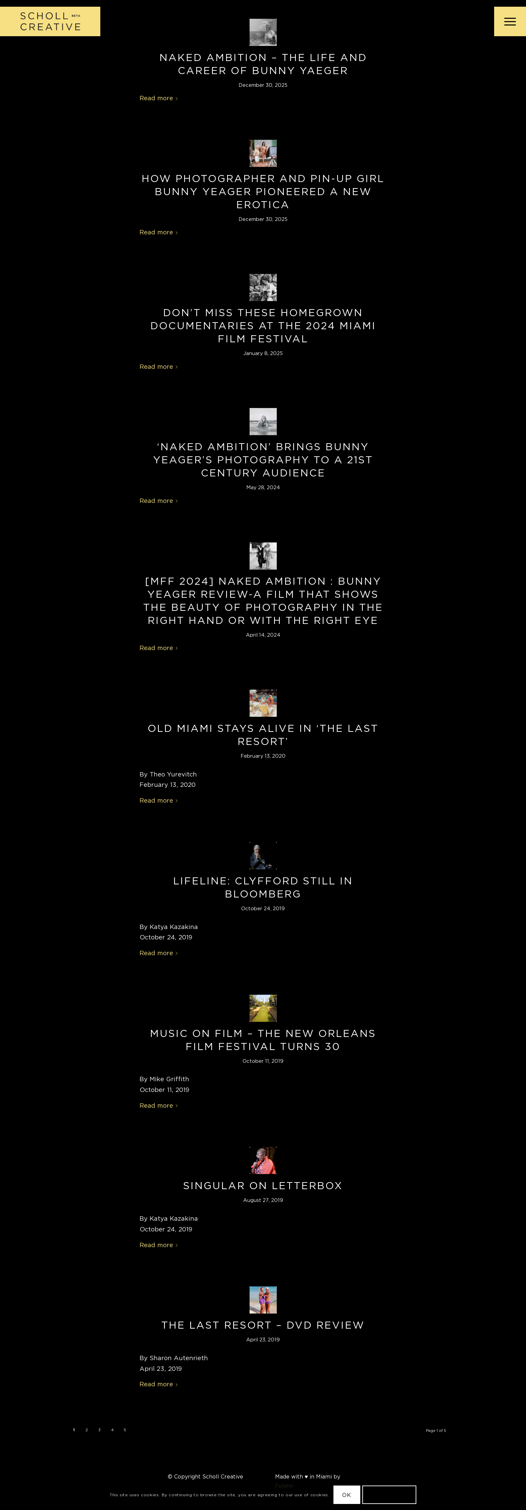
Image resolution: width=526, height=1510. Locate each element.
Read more (160, 98)
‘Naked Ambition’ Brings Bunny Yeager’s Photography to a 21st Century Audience (263, 459)
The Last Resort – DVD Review (263, 1325)
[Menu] (508, 21)
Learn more (389, 1495)
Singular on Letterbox (263, 1185)
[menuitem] (508, 21)
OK (346, 1495)
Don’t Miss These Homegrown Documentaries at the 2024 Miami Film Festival (263, 325)
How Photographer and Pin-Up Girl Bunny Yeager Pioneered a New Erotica (263, 191)
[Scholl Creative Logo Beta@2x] (50, 21)
